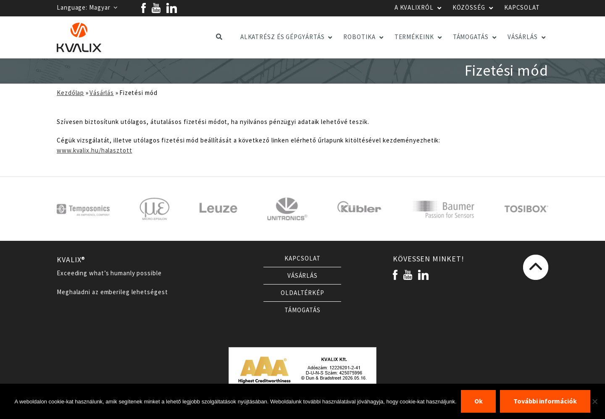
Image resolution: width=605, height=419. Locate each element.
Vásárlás (101, 93)
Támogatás (302, 310)
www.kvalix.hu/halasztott (94, 150)
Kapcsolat (302, 258)
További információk (545, 401)
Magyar (103, 7)
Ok (478, 401)
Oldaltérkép (302, 293)
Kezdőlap (70, 93)
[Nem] (594, 401)
